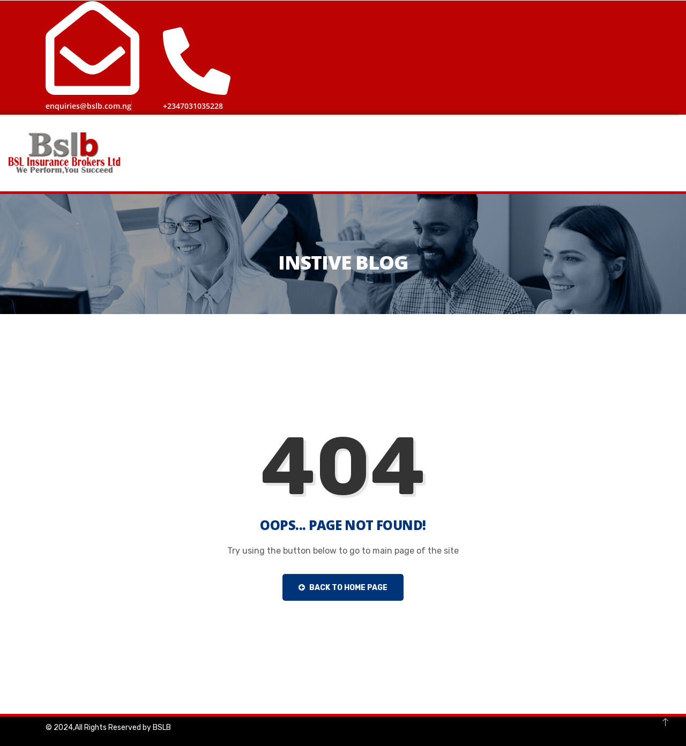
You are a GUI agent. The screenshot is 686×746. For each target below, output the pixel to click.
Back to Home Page (343, 587)
